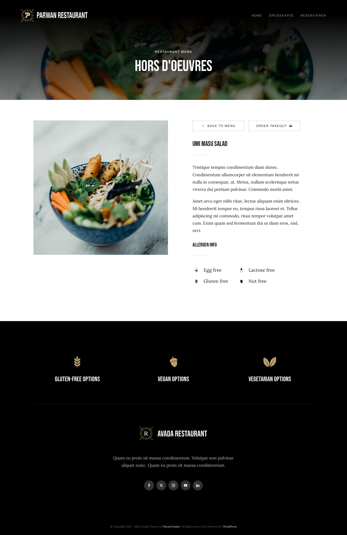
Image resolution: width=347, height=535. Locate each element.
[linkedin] (198, 485)
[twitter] (161, 485)
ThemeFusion (171, 526)
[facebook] (149, 485)
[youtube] (186, 485)
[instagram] (173, 485)
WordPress (230, 526)
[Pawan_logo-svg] (54, 11)
